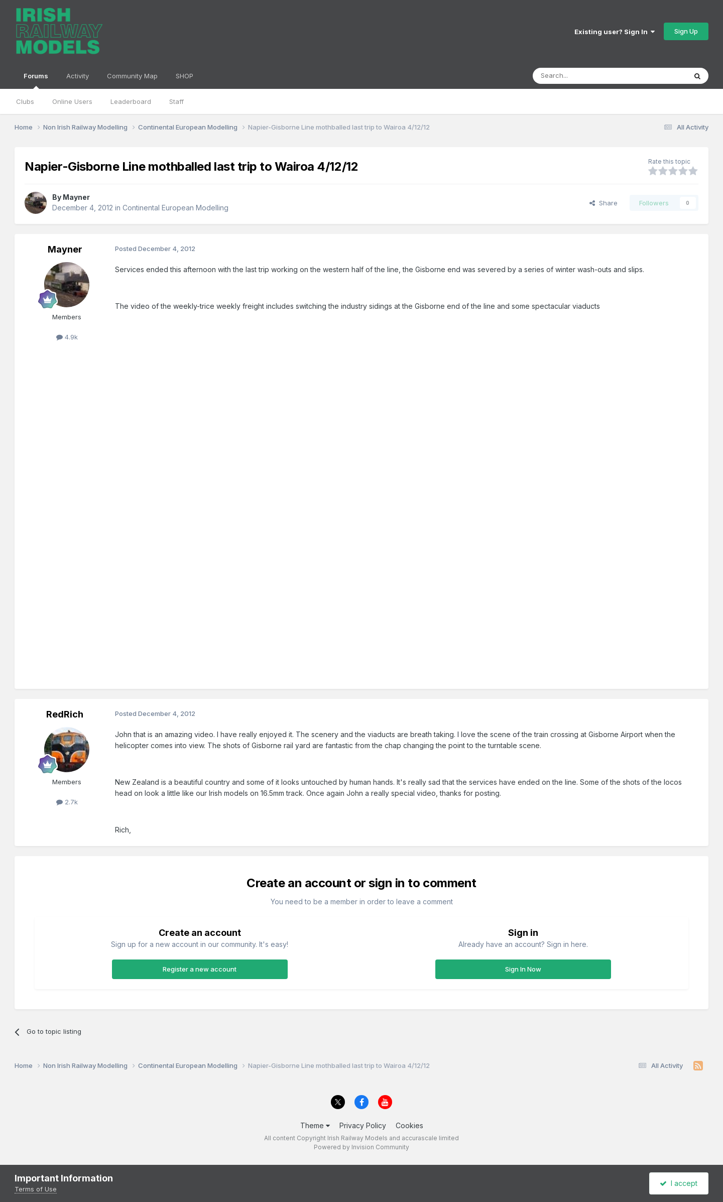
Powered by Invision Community (361, 1147)
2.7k (67, 802)
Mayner (76, 197)
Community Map (132, 76)
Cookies (409, 1125)
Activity (77, 76)
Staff (176, 101)
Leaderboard (130, 101)
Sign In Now (523, 969)
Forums (36, 80)
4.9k (67, 337)
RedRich (64, 714)
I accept (678, 1183)
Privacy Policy (362, 1125)
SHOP (184, 76)
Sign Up (686, 31)
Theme (315, 1125)
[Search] (584, 76)
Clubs (25, 101)
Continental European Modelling (175, 207)
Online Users (72, 101)
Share (603, 203)
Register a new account (199, 969)
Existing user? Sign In (614, 32)
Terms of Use (36, 1189)
